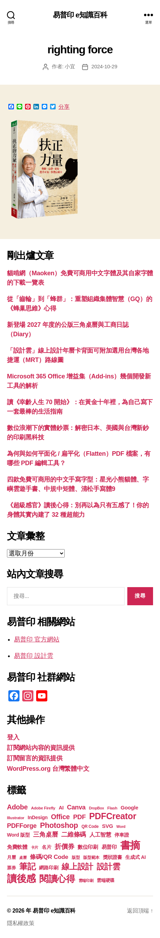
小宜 (70, 66)
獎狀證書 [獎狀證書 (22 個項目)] (112, 857)
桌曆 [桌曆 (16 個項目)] (22, 857)
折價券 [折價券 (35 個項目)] (64, 846)
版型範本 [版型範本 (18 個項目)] (91, 857)
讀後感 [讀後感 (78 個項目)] (21, 878)
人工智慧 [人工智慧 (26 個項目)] (100, 835)
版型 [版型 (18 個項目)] (76, 857)
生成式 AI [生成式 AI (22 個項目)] (135, 857)
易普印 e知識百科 (80, 14)
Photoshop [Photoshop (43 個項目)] (59, 825)
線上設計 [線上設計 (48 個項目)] (77, 866)
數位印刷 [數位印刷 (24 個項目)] (88, 847)
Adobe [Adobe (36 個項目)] (17, 807)
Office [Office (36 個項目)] (60, 817)
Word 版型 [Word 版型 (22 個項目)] (18, 835)
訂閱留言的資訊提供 (35, 758)
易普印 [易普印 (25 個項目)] (109, 847)
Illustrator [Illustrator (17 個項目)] (15, 818)
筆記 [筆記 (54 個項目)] (27, 866)
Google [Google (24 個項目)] (129, 807)
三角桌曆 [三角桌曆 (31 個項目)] (45, 834)
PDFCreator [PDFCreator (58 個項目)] (112, 816)
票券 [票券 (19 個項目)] (11, 868)
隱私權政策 (20, 923)
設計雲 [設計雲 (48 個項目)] (108, 866)
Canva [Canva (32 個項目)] (76, 807)
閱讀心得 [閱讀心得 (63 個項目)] (57, 879)
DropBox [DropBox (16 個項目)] (96, 808)
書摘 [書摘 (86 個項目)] (130, 845)
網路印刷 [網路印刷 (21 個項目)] (48, 867)
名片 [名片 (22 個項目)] (46, 847)
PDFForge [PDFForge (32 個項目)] (22, 825)
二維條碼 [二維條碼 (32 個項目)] (73, 834)
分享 (64, 107)
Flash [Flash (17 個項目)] (112, 808)
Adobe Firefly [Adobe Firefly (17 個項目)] (43, 808)
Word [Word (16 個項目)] (121, 826)
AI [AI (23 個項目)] (61, 807)
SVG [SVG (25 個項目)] (107, 826)
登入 (13, 737)
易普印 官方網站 (36, 639)
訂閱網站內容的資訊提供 (41, 747)
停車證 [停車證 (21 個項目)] (121, 835)
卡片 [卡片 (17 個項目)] (34, 847)
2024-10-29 (104, 66)
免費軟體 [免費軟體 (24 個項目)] (17, 847)
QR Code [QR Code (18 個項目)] (89, 826)
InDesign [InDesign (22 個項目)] (38, 817)
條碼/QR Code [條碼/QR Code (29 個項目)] (49, 856)
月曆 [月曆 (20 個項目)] (11, 857)
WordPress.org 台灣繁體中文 (48, 768)
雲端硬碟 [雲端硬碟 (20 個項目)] (105, 880)
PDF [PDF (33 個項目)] (79, 817)
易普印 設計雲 (33, 655)
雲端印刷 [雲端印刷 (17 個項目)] (86, 880)
